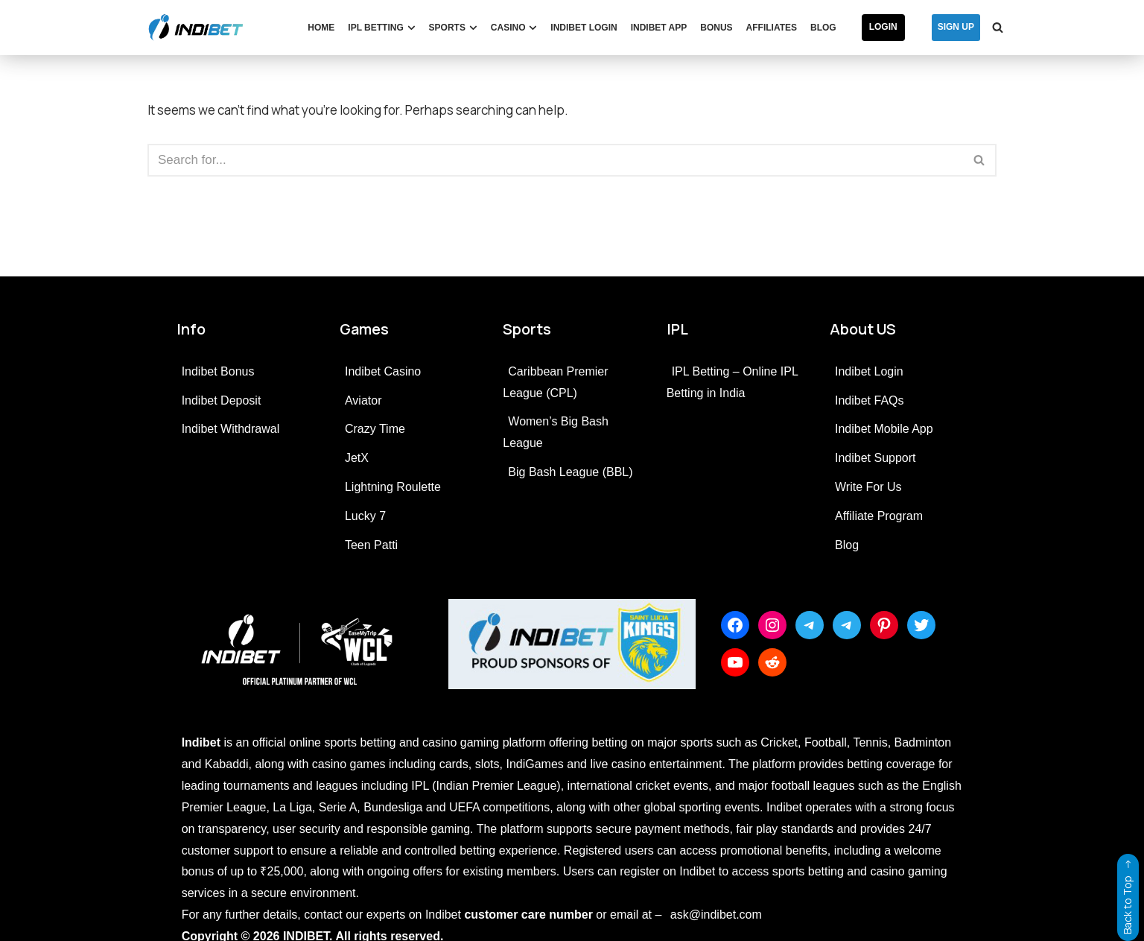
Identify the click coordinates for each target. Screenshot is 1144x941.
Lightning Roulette (393, 487)
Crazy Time (375, 428)
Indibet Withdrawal (231, 428)
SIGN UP (956, 27)
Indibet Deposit (221, 400)
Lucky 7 (365, 516)
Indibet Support (875, 458)
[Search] (997, 27)
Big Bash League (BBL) (570, 472)
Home (321, 27)
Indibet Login (583, 27)
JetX (357, 458)
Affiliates (771, 27)
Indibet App (659, 27)
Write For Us (868, 487)
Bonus (716, 27)
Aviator (363, 400)
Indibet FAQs (869, 400)
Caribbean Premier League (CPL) (555, 382)
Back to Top (1127, 894)
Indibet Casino (383, 371)
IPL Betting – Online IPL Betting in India (732, 382)
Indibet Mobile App (884, 428)
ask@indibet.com (716, 914)
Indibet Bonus (218, 371)
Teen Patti (371, 545)
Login (883, 27)
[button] (411, 28)
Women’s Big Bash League (555, 432)
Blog (823, 27)
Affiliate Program (879, 516)
